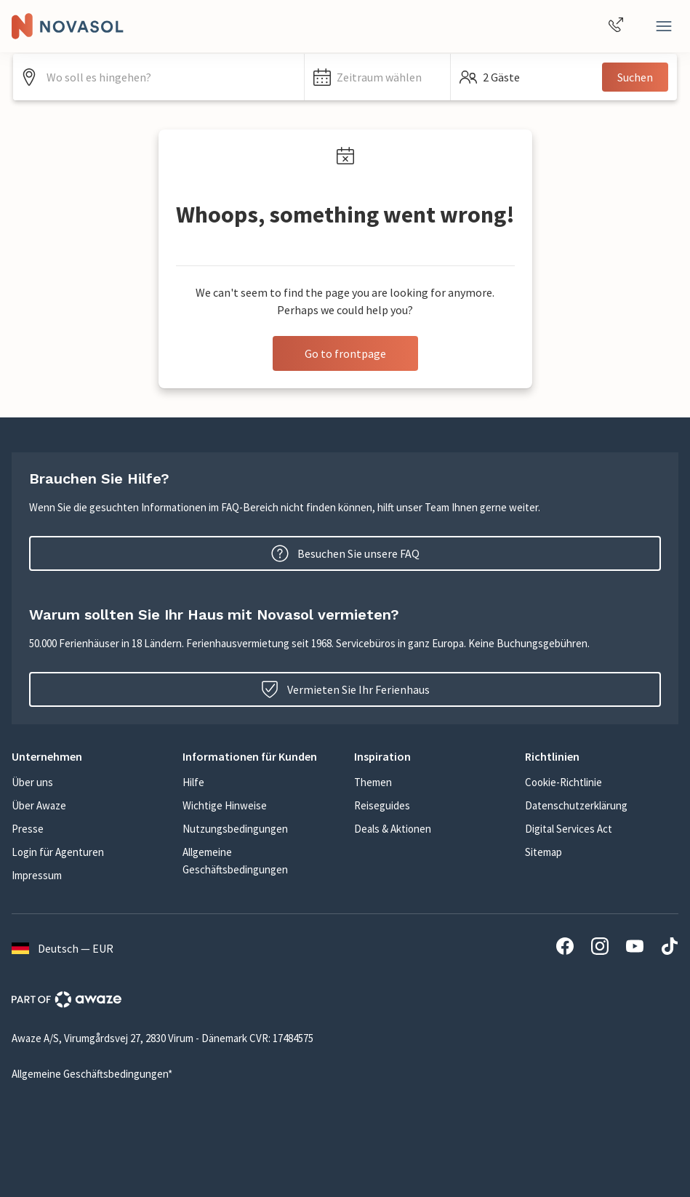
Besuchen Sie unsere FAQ (345, 553)
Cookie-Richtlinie (563, 782)
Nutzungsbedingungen (235, 829)
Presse (28, 829)
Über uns (32, 782)
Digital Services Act (568, 829)
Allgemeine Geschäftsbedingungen (235, 860)
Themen (373, 782)
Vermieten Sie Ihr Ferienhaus (345, 689)
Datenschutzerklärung (576, 805)
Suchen (635, 77)
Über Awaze (39, 805)
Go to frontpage (345, 353)
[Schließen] (663, 26)
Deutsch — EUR (62, 948)
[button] (377, 77)
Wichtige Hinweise (224, 805)
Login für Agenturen (58, 852)
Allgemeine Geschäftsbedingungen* (92, 1074)
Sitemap (543, 852)
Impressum (37, 875)
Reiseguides (382, 805)
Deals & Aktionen (392, 829)
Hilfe (193, 782)
